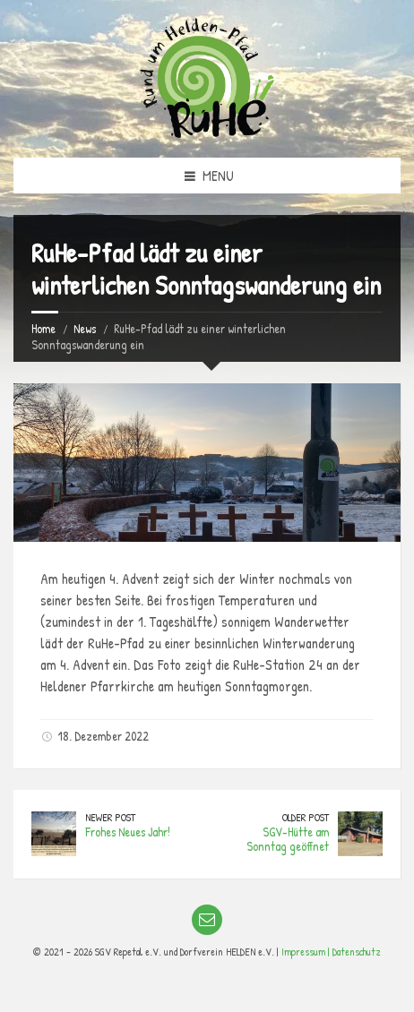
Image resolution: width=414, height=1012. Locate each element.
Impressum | (306, 951)
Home (43, 328)
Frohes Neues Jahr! (127, 831)
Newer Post (110, 817)
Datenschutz (356, 951)
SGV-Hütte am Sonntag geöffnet (287, 839)
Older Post (305, 817)
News (84, 328)
